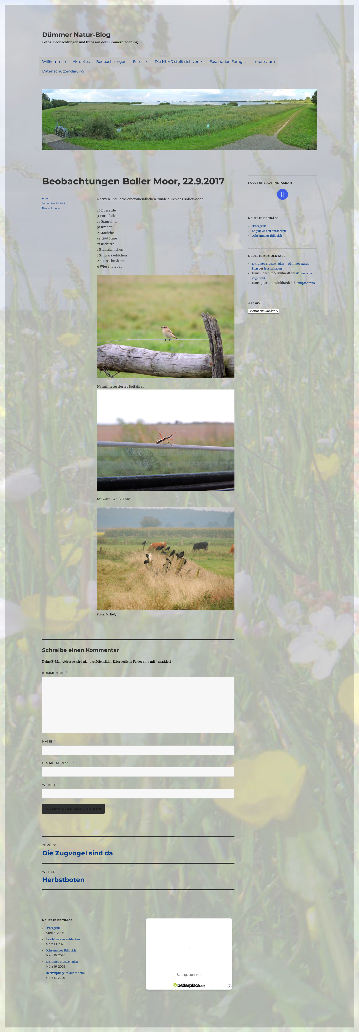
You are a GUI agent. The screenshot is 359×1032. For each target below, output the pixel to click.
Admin (46, 198)
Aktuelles (81, 61)
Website (50, 785)
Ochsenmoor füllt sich (61, 950)
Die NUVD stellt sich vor (176, 61)
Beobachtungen (111, 61)
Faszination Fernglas (228, 61)
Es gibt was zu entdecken (63, 939)
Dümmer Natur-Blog (76, 35)
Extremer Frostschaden (62, 961)
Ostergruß (53, 928)
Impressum (264, 61)
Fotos (138, 61)
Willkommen (54, 61)
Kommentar (55, 673)
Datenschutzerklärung (63, 71)
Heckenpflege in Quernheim (65, 973)
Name (48, 741)
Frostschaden (273, 268)
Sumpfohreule (306, 283)
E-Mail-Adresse (58, 763)
